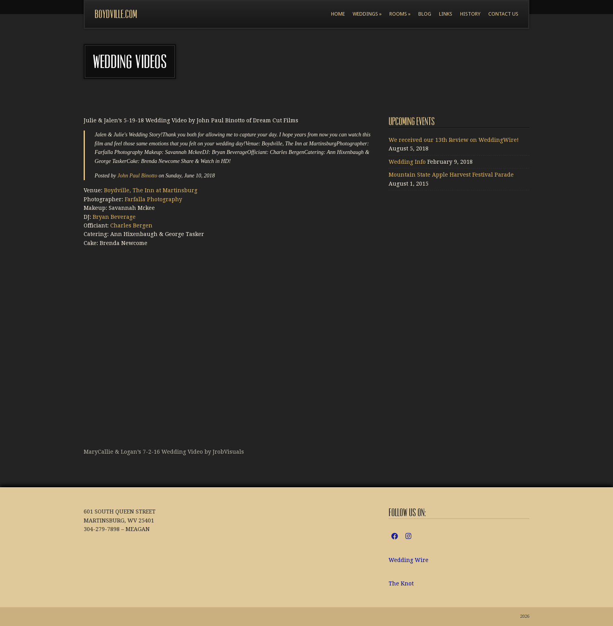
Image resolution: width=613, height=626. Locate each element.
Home (338, 14)
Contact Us (503, 14)
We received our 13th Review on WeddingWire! (454, 140)
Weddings (367, 14)
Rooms (399, 14)
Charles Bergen (131, 225)
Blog (424, 14)
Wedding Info (407, 162)
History (470, 14)
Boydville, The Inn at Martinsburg (150, 190)
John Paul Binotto (137, 176)
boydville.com (116, 14)
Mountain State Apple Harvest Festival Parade (451, 175)
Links (445, 14)
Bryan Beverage (114, 217)
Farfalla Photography (153, 199)
